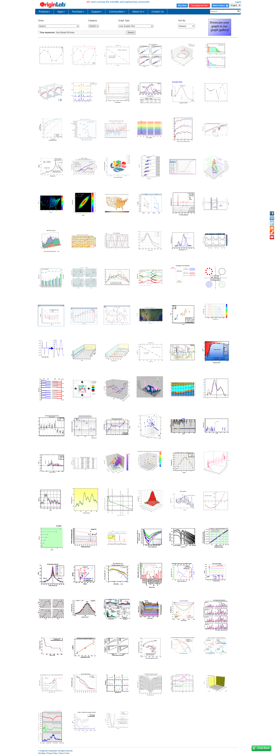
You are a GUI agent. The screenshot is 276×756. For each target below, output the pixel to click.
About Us (138, 11)
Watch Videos (220, 5)
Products (44, 11)
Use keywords (47, 32)
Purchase (78, 11)
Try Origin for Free (199, 5)
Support (96, 11)
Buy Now (182, 5)
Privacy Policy (52, 753)
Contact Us (158, 11)
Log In (238, 2)
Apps (61, 11)
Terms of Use (64, 753)
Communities (117, 11)
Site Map (41, 753)
